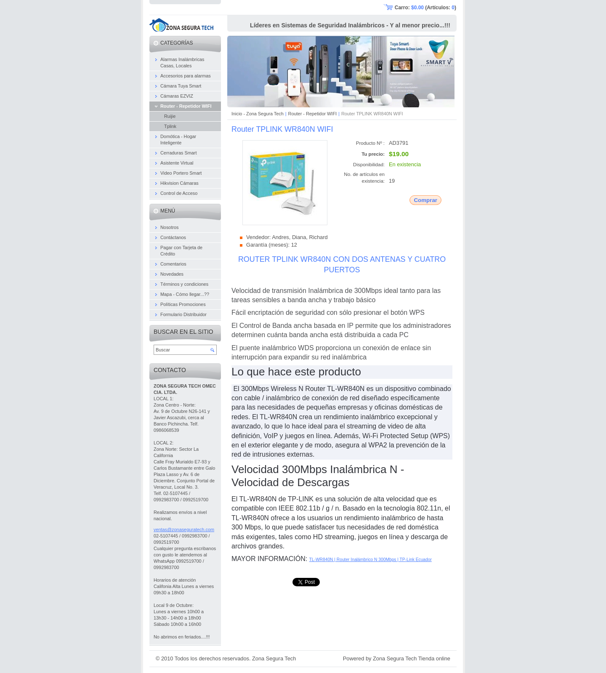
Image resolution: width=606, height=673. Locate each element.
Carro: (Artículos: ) (425, 8)
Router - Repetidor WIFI (312, 113)
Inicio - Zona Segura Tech (257, 113)
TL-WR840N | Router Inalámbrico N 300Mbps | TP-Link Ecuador (370, 559)
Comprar (425, 200)
